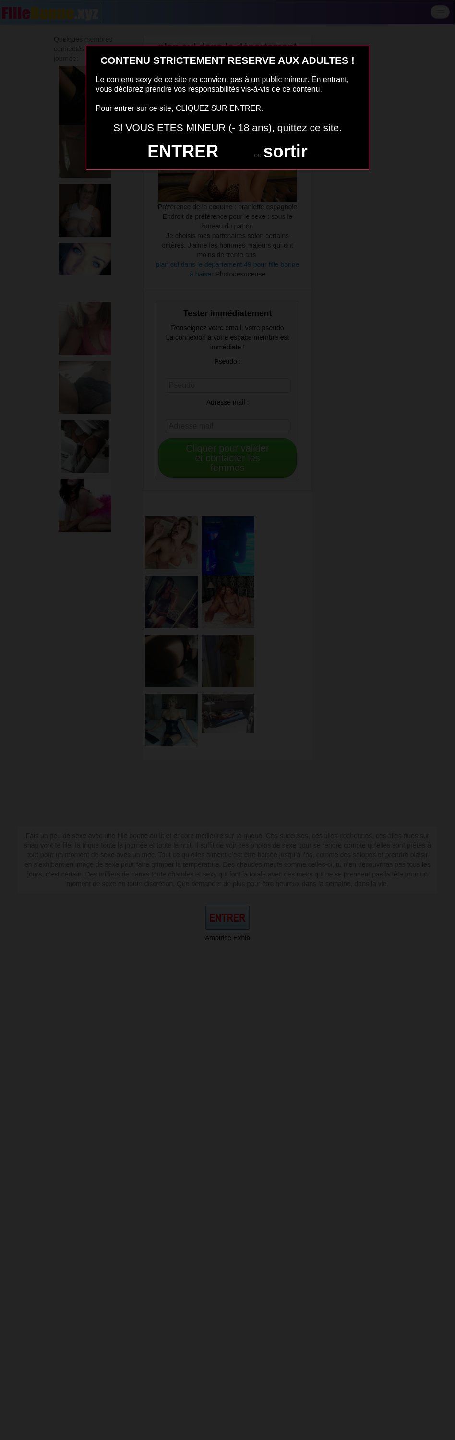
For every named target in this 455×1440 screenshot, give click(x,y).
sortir (285, 151)
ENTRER (182, 151)
